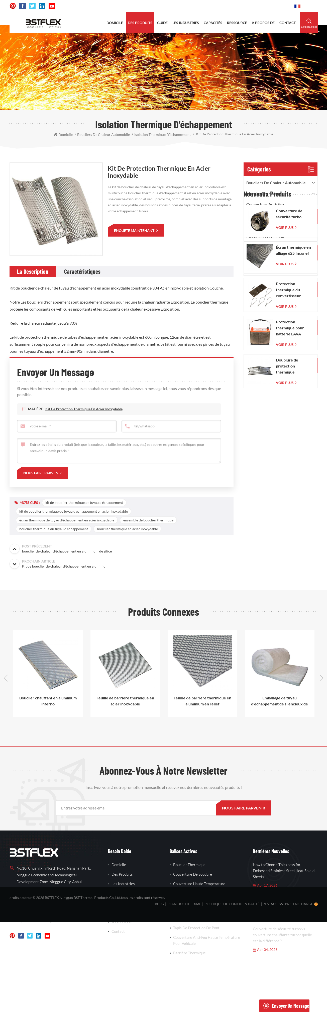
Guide (162, 23)
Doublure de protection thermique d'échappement (289, 462)
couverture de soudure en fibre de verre (202, 896)
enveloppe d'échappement (195, 908)
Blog (159, 994)
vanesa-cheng (40, 920)
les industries (185, 23)
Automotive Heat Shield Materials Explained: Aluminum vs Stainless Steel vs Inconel (285, 902)
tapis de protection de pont (196, 928)
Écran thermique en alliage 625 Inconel (293, 345)
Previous (6, 678)
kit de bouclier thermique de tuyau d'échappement (84, 502)
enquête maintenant (134, 230)
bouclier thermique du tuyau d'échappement (53, 529)
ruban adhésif (259, 225)
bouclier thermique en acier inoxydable (127, 529)
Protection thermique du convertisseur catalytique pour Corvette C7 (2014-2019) (293, 385)
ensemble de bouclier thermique (148, 520)
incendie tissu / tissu (265, 236)
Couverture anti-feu (265, 204)
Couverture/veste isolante (270, 215)
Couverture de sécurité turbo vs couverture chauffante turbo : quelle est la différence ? (282, 935)
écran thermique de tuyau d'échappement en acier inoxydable (66, 520)
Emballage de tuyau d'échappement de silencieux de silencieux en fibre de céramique (279, 701)
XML (197, 994)
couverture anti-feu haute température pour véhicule (206, 940)
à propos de (263, 23)
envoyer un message (284, 1005)
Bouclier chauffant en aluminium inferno (48, 700)
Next (321, 678)
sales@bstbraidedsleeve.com (221, 6)
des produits (140, 23)
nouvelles (120, 912)
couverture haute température (199, 883)
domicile (114, 23)
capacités (213, 23)
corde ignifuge (259, 247)
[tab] (33, 271)
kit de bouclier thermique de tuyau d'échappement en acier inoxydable (73, 511)
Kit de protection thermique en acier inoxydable (84, 419)
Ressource (120, 902)
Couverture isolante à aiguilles (274, 258)
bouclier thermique (189, 864)
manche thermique (263, 193)
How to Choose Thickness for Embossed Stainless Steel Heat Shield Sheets (283, 870)
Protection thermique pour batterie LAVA (290, 423)
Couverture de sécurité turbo (289, 309)
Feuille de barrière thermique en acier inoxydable (125, 700)
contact (287, 23)
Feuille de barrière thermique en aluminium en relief (202, 700)
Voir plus (285, 323)
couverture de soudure (192, 874)
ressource (237, 23)
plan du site (178, 994)
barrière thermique (189, 918)
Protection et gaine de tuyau (272, 268)
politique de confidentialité (232, 994)
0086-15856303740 (271, 6)
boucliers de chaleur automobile (276, 182)
